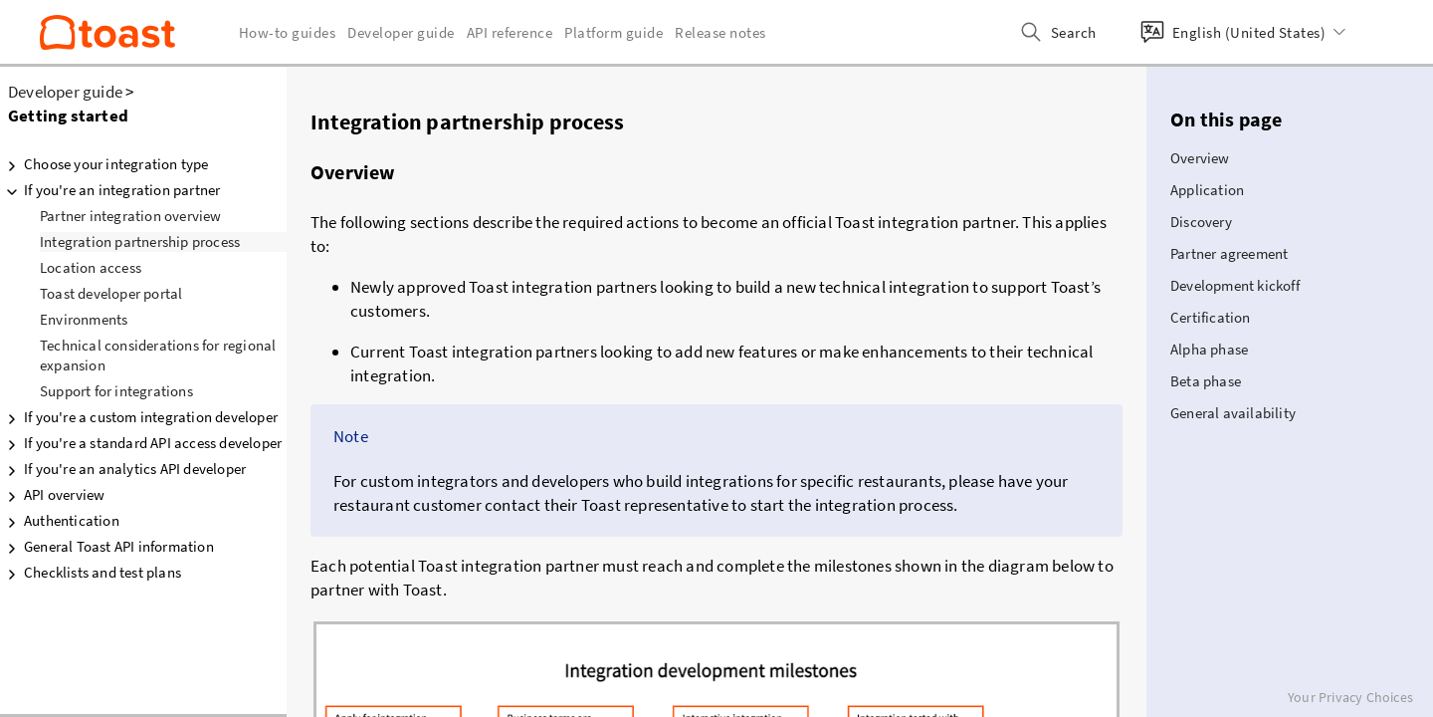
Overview (1200, 157)
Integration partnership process (140, 241)
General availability (1233, 412)
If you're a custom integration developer (139, 417)
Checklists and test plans (90, 573)
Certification (1210, 317)
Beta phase (1205, 380)
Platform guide (613, 32)
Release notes (720, 32)
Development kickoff (1235, 285)
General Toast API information (107, 547)
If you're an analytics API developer (123, 469)
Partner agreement (1229, 253)
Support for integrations (116, 390)
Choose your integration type (104, 164)
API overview (52, 495)
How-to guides (287, 32)
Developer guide (65, 92)
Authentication (59, 521)
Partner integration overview (131, 215)
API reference (510, 32)
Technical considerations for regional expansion (158, 355)
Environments (83, 319)
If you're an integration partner (110, 190)
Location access (90, 267)
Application (1207, 189)
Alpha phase (1209, 349)
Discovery (1201, 221)
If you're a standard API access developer (141, 443)
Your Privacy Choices (1350, 697)
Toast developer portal (111, 293)
